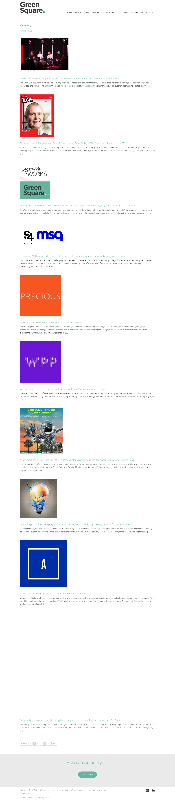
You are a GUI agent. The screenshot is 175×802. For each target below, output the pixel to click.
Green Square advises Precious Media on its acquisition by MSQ (51, 322)
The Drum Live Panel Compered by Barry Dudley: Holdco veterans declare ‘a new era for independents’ (70, 78)
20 (49, 743)
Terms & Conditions (28, 797)
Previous (24, 743)
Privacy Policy (43, 797)
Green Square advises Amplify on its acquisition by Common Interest (53, 593)
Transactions (107, 12)
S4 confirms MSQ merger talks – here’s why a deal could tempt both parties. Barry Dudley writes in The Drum (72, 256)
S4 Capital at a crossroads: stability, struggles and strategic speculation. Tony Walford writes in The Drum (70, 720)
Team (87, 12)
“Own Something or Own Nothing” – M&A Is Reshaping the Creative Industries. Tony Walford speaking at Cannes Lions (77, 459)
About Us (78, 12)
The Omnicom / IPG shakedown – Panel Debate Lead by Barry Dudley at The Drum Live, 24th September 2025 (73, 143)
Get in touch (87, 774)
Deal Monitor (136, 12)
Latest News (122, 12)
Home (69, 12)
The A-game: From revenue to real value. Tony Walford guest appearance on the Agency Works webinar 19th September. (78, 205)
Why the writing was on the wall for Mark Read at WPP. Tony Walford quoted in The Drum (63, 389)
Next (54, 743)
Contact (149, 12)
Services (95, 12)
